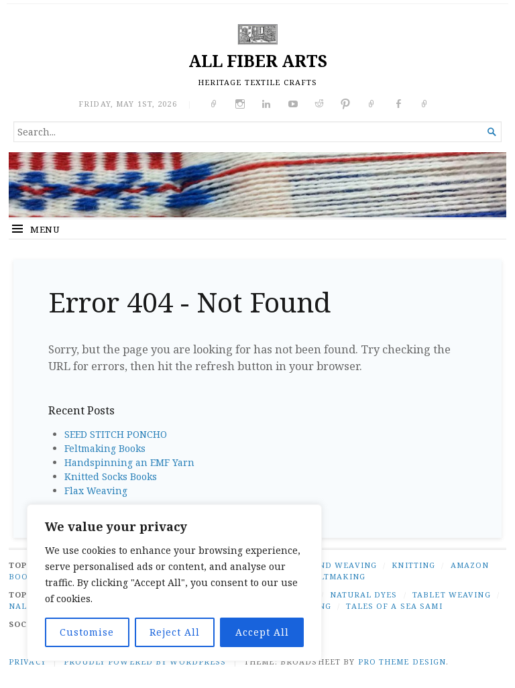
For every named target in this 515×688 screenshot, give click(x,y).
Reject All (175, 632)
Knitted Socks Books (110, 476)
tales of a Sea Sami (394, 606)
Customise (87, 632)
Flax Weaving (95, 490)
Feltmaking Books (105, 448)
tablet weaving (451, 594)
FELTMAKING (336, 576)
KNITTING (413, 565)
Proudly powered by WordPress (145, 661)
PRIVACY (27, 661)
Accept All (262, 632)
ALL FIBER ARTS (257, 61)
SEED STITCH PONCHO (115, 434)
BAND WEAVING (341, 565)
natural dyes (363, 594)
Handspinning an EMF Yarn (129, 462)
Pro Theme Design (402, 661)
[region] (174, 582)
